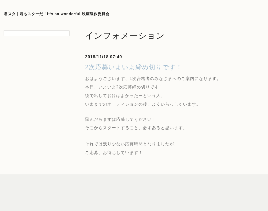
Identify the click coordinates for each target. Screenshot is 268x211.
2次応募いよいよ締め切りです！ (133, 67)
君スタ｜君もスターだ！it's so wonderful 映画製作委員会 (56, 14)
